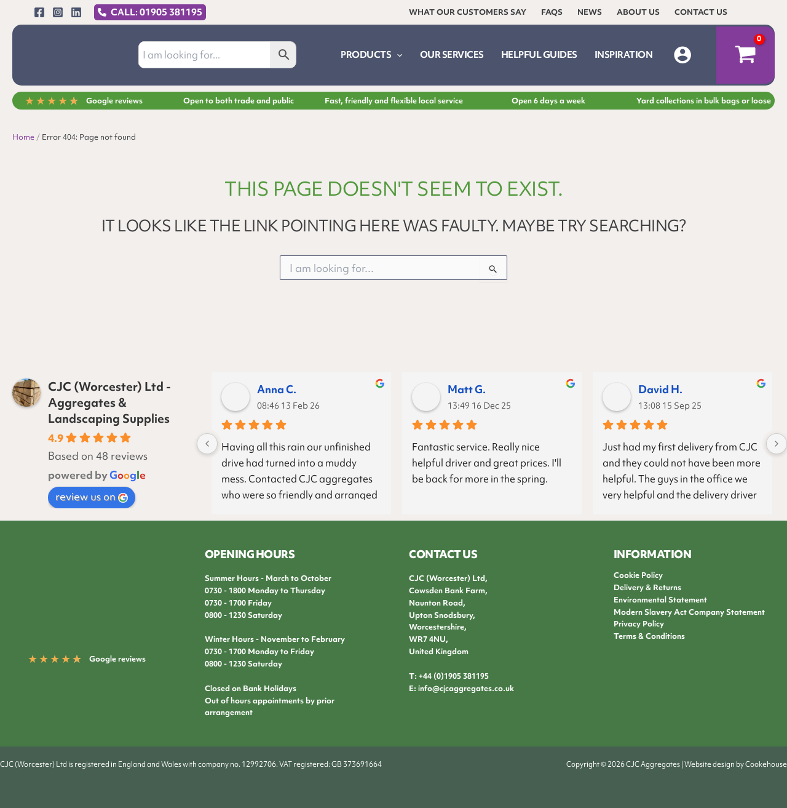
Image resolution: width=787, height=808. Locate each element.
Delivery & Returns (647, 587)
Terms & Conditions (649, 636)
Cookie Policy (638, 575)
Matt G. (467, 389)
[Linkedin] (76, 12)
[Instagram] (57, 12)
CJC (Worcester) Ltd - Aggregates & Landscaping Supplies (109, 402)
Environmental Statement (660, 599)
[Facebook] (39, 12)
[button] (396, 55)
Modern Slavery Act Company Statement (689, 612)
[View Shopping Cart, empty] (745, 55)
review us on (91, 496)
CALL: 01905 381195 (156, 12)
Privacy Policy (639, 623)
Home (23, 137)
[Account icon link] (682, 55)
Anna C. (276, 389)
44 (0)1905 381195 (456, 676)
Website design (709, 764)
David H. (660, 389)
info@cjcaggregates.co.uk (466, 688)
